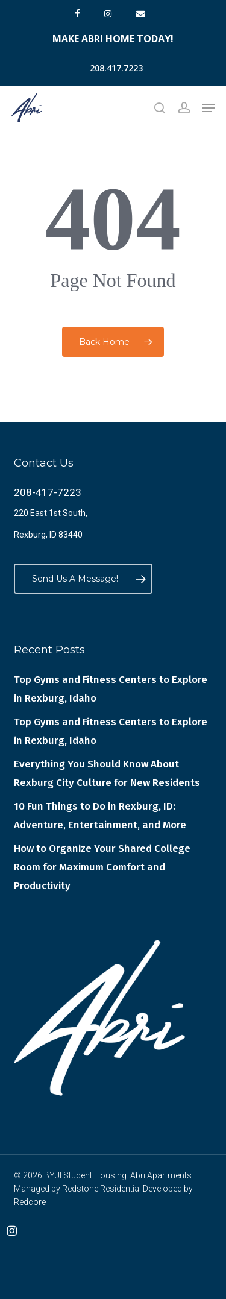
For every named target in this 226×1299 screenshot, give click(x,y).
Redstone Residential (101, 1189)
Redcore (30, 1202)
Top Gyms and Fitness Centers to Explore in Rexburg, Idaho (110, 689)
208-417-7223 (47, 492)
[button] (208, 108)
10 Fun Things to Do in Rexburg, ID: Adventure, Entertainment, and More (100, 815)
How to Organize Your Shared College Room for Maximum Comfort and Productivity (102, 867)
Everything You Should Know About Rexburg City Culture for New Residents (107, 773)
